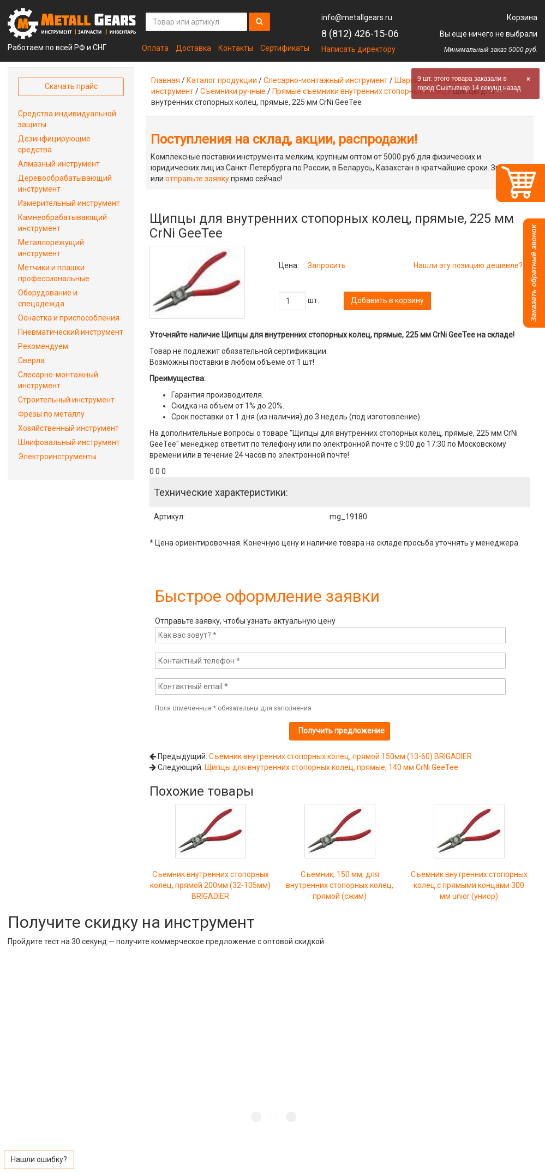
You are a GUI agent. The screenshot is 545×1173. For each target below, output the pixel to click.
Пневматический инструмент (70, 332)
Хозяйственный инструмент (68, 428)
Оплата (155, 48)
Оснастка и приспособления (68, 317)
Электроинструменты (57, 456)
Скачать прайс (71, 86)
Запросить (327, 265)
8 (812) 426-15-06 (360, 33)
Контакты (235, 48)
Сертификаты (284, 48)
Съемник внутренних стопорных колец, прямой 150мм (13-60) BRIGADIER (340, 756)
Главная (165, 80)
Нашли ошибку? (39, 1159)
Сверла (31, 360)
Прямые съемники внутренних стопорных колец (359, 91)
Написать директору (358, 49)
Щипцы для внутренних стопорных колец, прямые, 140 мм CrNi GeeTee (331, 767)
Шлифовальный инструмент (69, 442)
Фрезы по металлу (51, 414)
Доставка (193, 48)
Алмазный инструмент (59, 163)
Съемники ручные (233, 91)
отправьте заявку (197, 178)
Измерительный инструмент (69, 203)
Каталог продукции (222, 80)
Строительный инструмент (66, 399)
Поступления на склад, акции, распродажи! (284, 139)
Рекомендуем (43, 346)
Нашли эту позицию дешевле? (468, 265)
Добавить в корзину (387, 300)
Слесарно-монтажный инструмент (325, 80)
